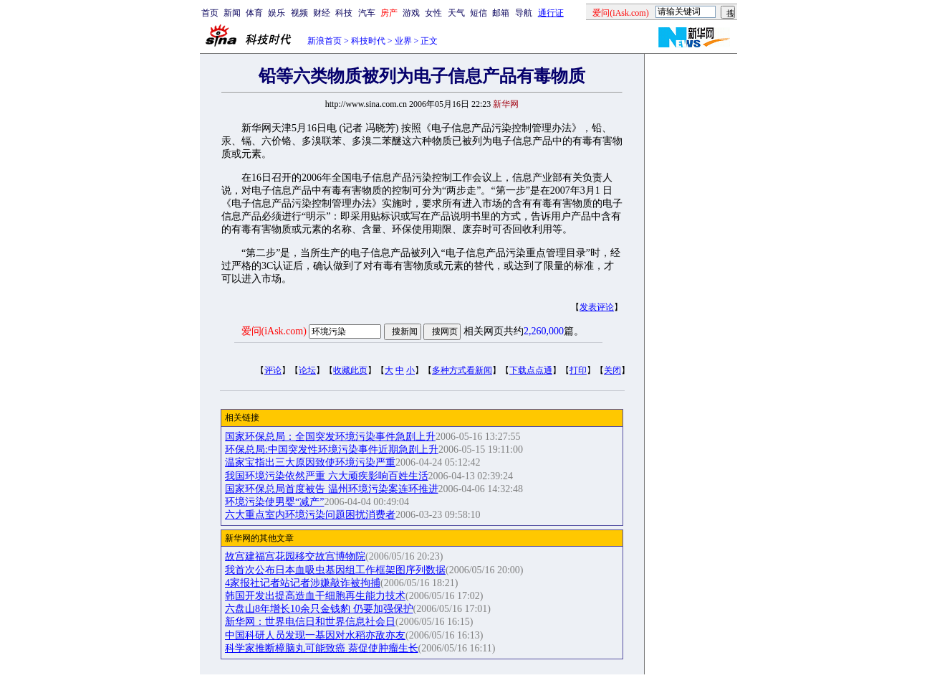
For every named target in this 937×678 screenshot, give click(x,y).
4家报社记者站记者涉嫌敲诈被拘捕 (302, 583)
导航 (523, 13)
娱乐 (276, 13)
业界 (403, 41)
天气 (456, 13)
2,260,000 (544, 331)
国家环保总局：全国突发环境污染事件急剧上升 (330, 436)
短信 (478, 13)
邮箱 (500, 13)
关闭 (612, 370)
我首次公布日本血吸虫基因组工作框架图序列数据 (335, 570)
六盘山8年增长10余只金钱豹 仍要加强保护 (319, 608)
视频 (299, 13)
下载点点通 (530, 370)
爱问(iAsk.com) (274, 331)
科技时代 (368, 41)
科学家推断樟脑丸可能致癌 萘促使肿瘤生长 (321, 648)
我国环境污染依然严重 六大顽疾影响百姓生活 (326, 476)
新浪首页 (324, 41)
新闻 (232, 13)
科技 (343, 13)
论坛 (307, 370)
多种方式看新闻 (462, 370)
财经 (321, 13)
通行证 (551, 13)
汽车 (366, 13)
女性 (433, 13)
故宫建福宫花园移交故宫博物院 (295, 556)
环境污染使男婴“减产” (274, 501)
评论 (273, 370)
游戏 (411, 13)
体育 (254, 13)
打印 (578, 370)
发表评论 (597, 307)
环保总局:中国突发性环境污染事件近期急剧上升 (331, 449)
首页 (209, 13)
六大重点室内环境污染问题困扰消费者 (310, 514)
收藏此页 (350, 370)
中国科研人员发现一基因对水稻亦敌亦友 (315, 635)
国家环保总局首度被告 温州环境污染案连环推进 (331, 489)
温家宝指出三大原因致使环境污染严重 (310, 462)
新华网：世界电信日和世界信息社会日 (310, 621)
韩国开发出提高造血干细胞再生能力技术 (315, 595)
